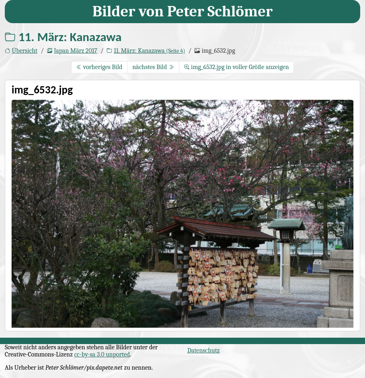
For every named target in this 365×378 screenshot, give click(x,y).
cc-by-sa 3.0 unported (102, 354)
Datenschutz (203, 350)
